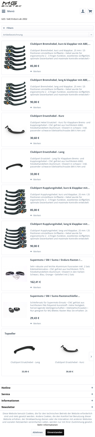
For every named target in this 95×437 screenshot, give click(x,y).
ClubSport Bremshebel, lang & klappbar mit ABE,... (60, 80)
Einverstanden (54, 432)
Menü (8, 11)
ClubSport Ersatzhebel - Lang (47, 152)
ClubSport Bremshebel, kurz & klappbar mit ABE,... (60, 44)
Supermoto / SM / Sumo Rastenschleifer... (55, 296)
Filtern (8, 27)
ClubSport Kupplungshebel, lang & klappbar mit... (60, 224)
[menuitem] (8, 11)
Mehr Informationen (47, 424)
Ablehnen (38, 432)
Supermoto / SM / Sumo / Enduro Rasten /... (56, 260)
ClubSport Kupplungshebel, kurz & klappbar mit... (60, 188)
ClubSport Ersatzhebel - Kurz (47, 116)
